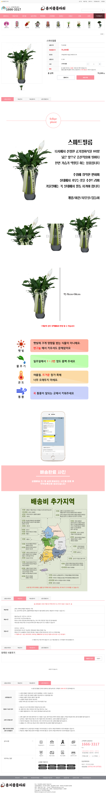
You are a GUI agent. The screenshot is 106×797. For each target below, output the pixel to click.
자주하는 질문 (8, 758)
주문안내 (43, 765)
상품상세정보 (7, 99)
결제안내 (62, 765)
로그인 (80, 1)
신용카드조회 (76, 777)
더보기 (98, 658)
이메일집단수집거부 (47, 777)
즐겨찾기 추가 (4, 1)
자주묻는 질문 (86, 756)
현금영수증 (66, 777)
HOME (101, 34)
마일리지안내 (52, 768)
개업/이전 (15, 16)
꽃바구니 (6, 16)
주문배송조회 (96, 1)
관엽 (79, 16)
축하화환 (42, 16)
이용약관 (25, 777)
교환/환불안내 (44, 99)
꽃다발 (24, 16)
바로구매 (85, 77)
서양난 (70, 16)
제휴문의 (58, 777)
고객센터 (103, 1)
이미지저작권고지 (87, 777)
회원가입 (85, 1)
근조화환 (52, 16)
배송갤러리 (32, 99)
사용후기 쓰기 (89, 658)
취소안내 (71, 765)
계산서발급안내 (61, 768)
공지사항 (6, 741)
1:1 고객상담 (95, 756)
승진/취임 (33, 16)
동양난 (61, 16)
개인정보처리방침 (35, 777)
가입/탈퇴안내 (42, 768)
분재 (89, 16)
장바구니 (90, 1)
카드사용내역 (71, 768)
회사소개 (17, 777)
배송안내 (20, 99)
